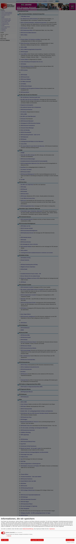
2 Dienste (8, 536)
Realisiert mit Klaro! (70, 542)
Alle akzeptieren (70, 540)
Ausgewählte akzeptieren (37, 540)
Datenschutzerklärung (28, 528)
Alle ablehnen (5, 540)
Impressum (52, 528)
